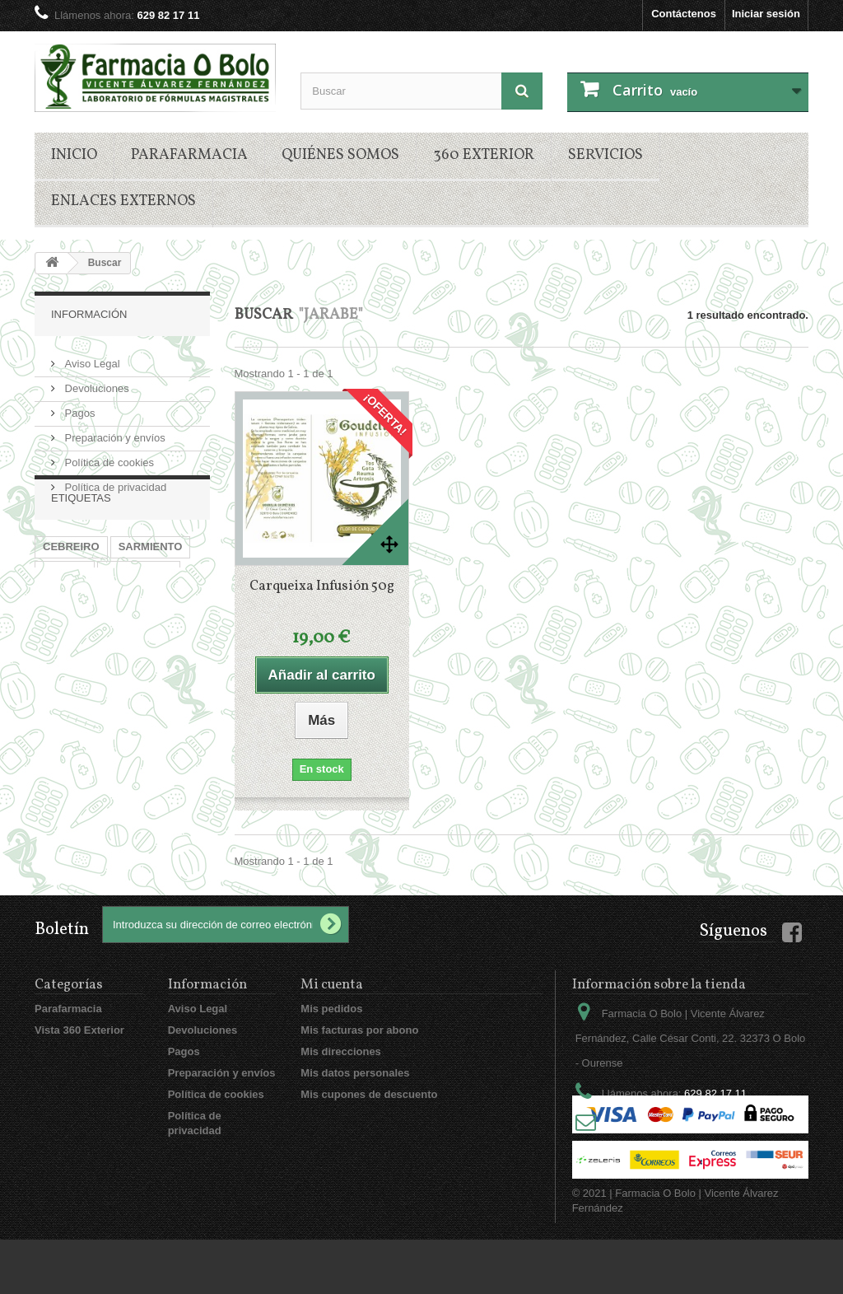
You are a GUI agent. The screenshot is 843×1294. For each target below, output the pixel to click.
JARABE (64, 614)
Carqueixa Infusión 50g (321, 586)
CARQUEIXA (145, 639)
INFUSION (68, 639)
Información (89, 314)
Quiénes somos (340, 155)
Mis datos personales (354, 1073)
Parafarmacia (189, 155)
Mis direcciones (340, 1051)
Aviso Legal (91, 357)
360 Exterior (483, 155)
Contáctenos (683, 13)
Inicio (74, 155)
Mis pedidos (331, 1008)
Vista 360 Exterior (79, 1030)
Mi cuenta (331, 984)
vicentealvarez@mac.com (695, 1124)
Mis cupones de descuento (368, 1094)
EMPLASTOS (138, 614)
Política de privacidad (114, 480)
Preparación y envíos (113, 431)
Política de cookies (108, 456)
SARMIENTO (151, 589)
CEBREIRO (71, 589)
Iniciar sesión (766, 13)
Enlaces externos (123, 201)
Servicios (605, 155)
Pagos (78, 406)
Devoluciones (95, 382)
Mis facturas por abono (359, 1030)
